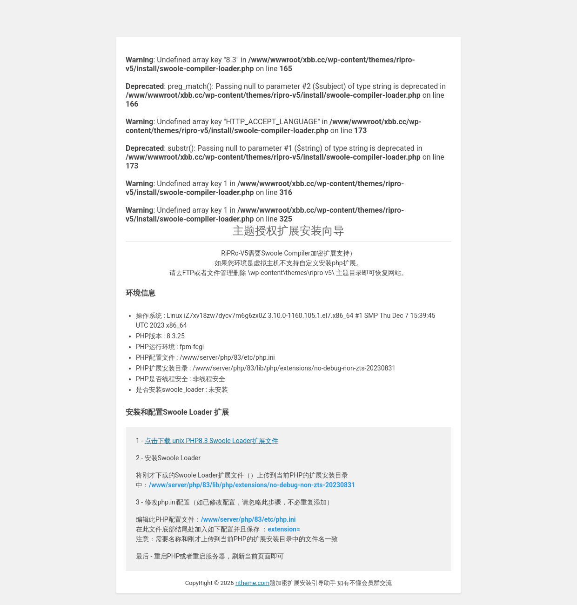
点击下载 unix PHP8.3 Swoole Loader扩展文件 (212, 440)
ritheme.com (252, 582)
